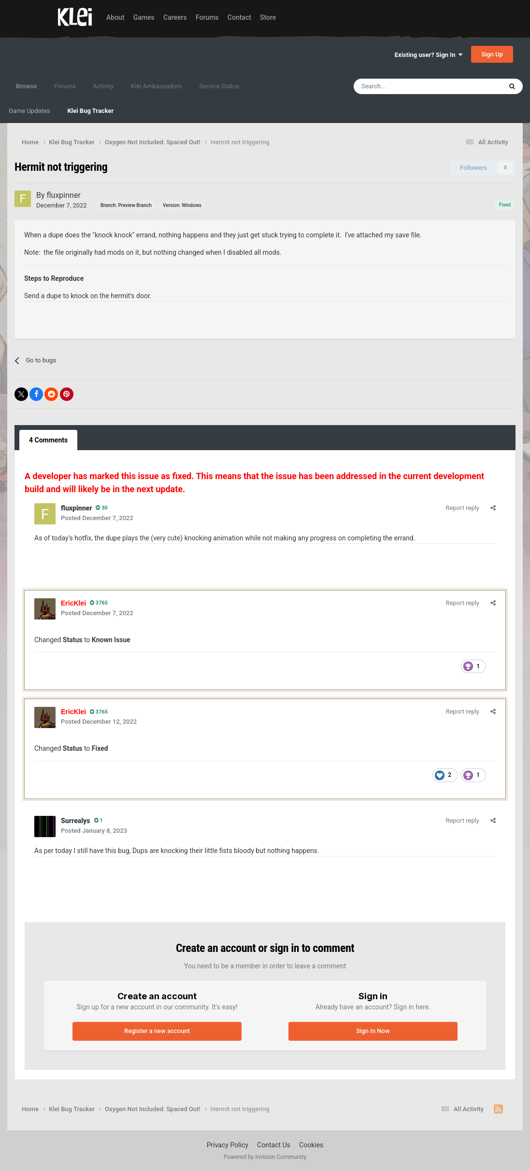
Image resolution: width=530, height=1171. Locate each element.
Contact (239, 17)
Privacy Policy (227, 1145)
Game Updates (29, 110)
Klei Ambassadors (156, 86)
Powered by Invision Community (265, 1157)
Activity (103, 86)
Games (144, 17)
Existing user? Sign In (428, 54)
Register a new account (157, 1030)
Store (268, 17)
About (115, 17)
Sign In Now (372, 1030)
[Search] (407, 86)
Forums (207, 17)
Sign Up (492, 54)
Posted (97, 518)
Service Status (219, 86)
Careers (175, 17)
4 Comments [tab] (48, 440)
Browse (26, 91)
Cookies (311, 1145)
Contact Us (273, 1145)
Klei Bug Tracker (90, 110)
